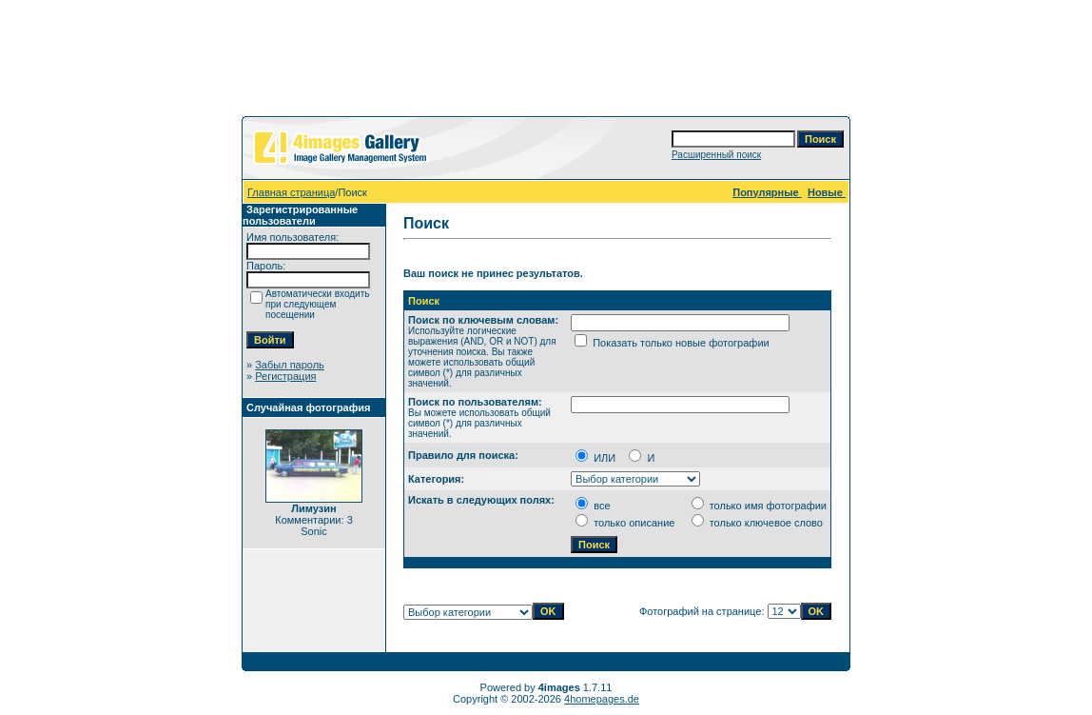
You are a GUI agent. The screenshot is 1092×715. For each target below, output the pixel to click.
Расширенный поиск (716, 154)
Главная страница (291, 192)
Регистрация (285, 376)
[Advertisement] (546, 62)
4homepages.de (601, 699)
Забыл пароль (289, 364)
